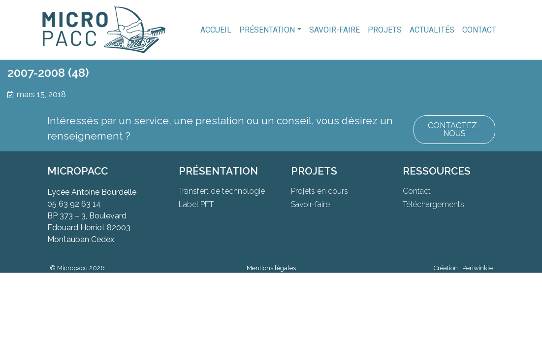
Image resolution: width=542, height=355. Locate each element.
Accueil (215, 30)
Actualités (432, 30)
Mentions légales (271, 268)
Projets (385, 30)
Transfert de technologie (222, 191)
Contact (479, 30)
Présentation (267, 30)
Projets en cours (319, 191)
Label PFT (196, 204)
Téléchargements (433, 204)
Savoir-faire (334, 30)
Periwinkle (477, 268)
